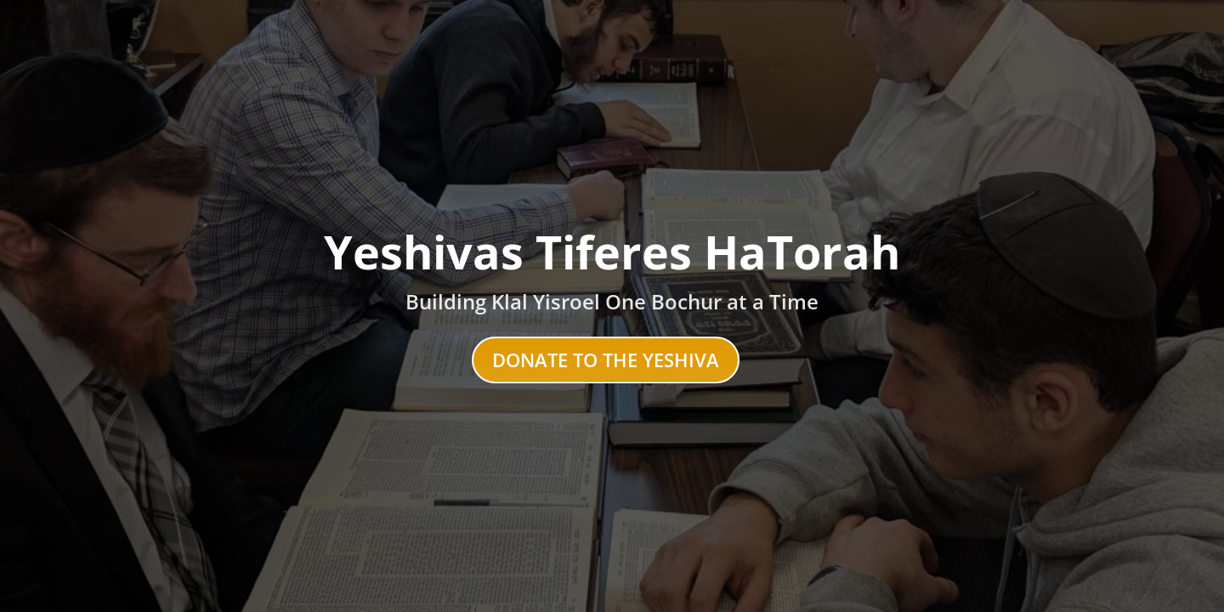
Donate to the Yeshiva (605, 359)
